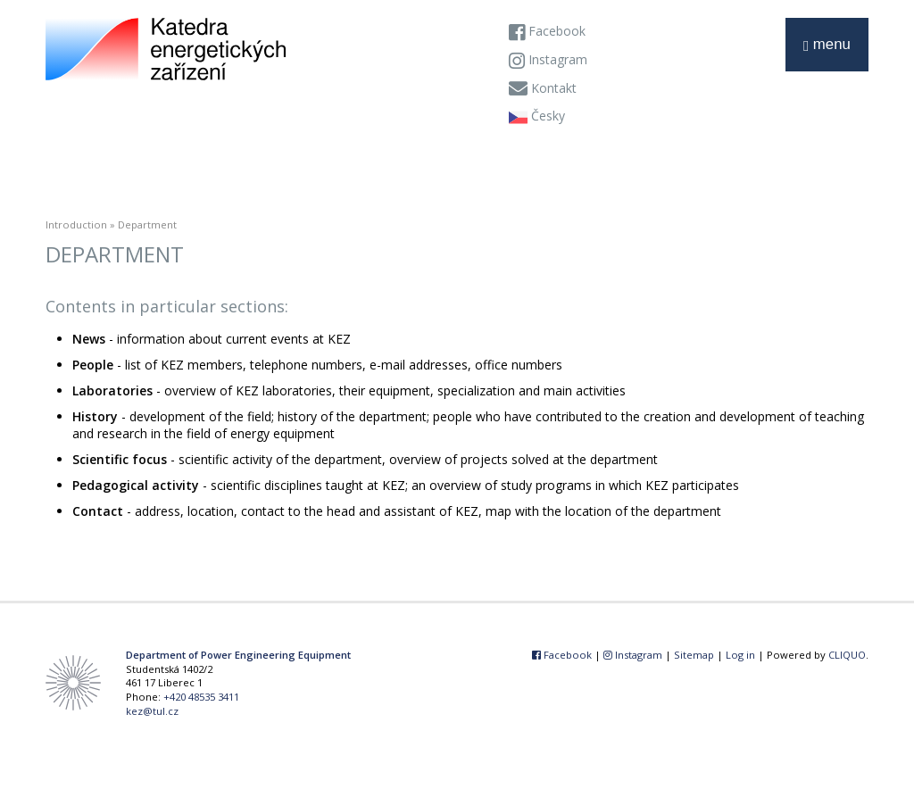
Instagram (548, 61)
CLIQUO (847, 654)
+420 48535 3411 (201, 696)
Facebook (547, 32)
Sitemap (694, 654)
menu (827, 45)
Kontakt (543, 89)
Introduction (76, 224)
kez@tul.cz (152, 711)
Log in (740, 654)
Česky (537, 117)
